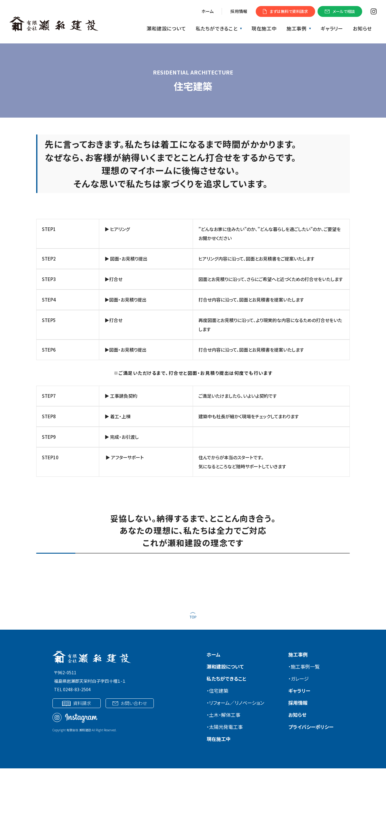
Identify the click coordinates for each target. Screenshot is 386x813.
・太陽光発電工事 (225, 726)
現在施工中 (264, 28)
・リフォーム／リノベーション (235, 702)
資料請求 (76, 703)
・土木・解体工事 (223, 714)
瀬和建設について (166, 28)
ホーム (207, 11)
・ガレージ (298, 678)
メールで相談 (340, 11)
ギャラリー (332, 28)
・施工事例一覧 (304, 666)
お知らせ (362, 28)
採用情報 (238, 11)
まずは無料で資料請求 (285, 11)
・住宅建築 (217, 690)
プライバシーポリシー (311, 726)
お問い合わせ (129, 703)
